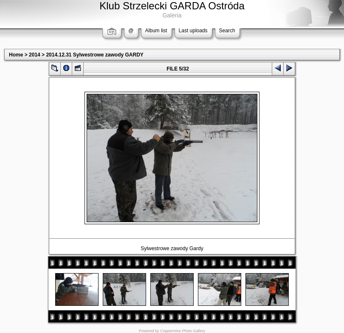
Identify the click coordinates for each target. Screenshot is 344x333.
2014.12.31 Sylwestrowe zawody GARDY (94, 55)
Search (227, 31)
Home (16, 55)
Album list (156, 31)
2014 (34, 55)
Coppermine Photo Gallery (182, 331)
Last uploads (193, 31)
